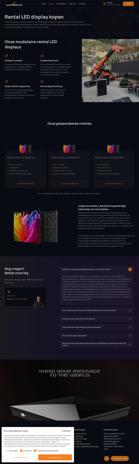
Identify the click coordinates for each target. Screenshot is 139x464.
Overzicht (66, 431)
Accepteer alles (55, 457)
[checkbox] (11, 451)
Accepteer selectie (20, 457)
